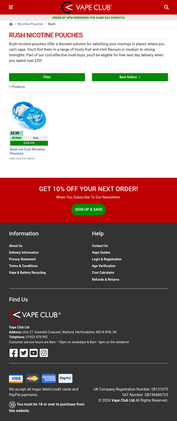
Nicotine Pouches (30, 24)
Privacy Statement (22, 259)
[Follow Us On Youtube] (34, 352)
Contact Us (100, 246)
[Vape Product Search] (166, 7)
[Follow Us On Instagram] (43, 352)
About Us (15, 246)
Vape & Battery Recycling (27, 272)
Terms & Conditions (23, 266)
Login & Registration (107, 259)
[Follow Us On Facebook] (14, 352)
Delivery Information (24, 252)
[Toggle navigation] (11, 7)
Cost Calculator (103, 272)
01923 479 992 (37, 337)
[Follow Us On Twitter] (24, 352)
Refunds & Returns (105, 279)
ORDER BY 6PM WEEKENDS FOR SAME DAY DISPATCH (88, 17)
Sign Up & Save (88, 209)
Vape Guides (101, 252)
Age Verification (103, 266)
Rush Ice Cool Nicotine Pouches (27, 151)
